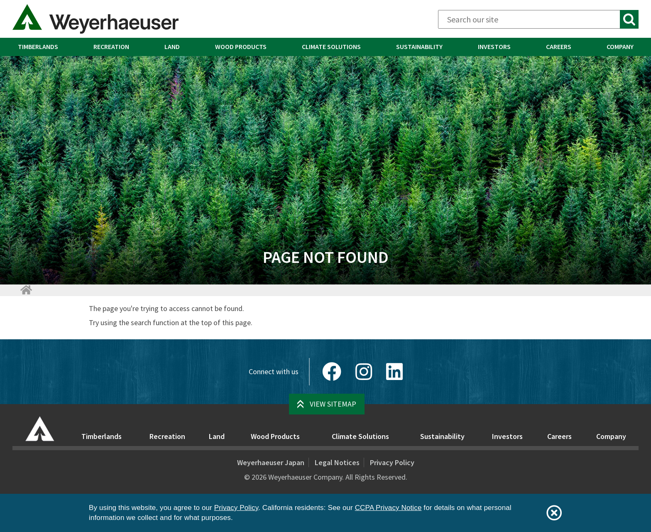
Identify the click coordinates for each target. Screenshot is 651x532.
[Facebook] (332, 371)
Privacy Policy (392, 462)
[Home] (25, 290)
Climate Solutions (331, 46)
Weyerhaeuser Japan (270, 462)
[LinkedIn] (394, 371)
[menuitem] (38, 47)
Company (620, 46)
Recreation (111, 46)
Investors (494, 46)
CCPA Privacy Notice (388, 508)
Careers (558, 46)
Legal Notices (337, 462)
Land (172, 46)
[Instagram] (363, 371)
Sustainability (419, 46)
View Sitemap (333, 404)
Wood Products (241, 46)
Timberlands (38, 46)
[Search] (538, 19)
